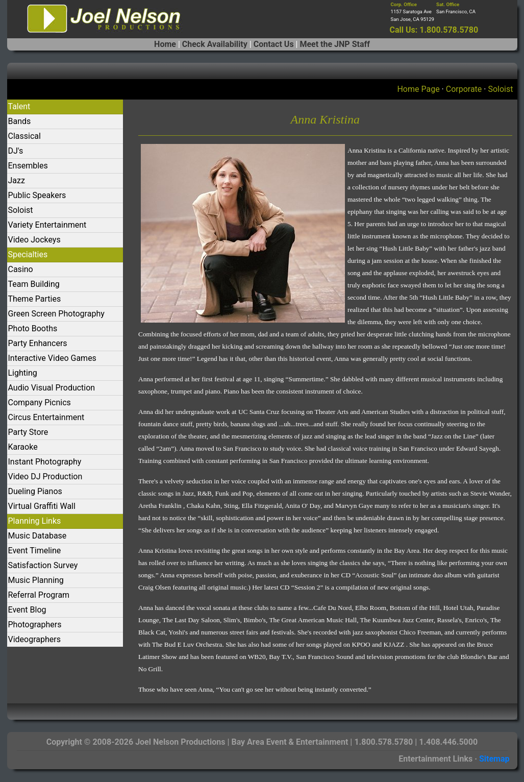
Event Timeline (34, 550)
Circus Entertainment (46, 417)
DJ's (15, 151)
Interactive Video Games (52, 358)
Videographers (34, 639)
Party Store (28, 432)
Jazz (16, 180)
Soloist (500, 89)
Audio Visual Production (51, 388)
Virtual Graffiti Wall (42, 506)
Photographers (35, 624)
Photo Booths (33, 328)
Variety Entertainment (47, 225)
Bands (19, 121)
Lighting (22, 373)
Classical (24, 136)
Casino (20, 269)
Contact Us (274, 44)
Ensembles (28, 165)
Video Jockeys (34, 240)
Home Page (418, 89)
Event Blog (27, 610)
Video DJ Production (45, 476)
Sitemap (494, 759)
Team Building (34, 284)
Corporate (464, 89)
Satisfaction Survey (43, 565)
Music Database (37, 536)
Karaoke (23, 447)
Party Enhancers (37, 343)
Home (165, 44)
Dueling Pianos (35, 491)
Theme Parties (34, 299)
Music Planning (36, 580)
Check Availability (214, 44)
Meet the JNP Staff (334, 44)
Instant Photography (45, 462)
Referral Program (39, 595)
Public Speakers (37, 195)
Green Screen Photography (56, 314)
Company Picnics (39, 402)
